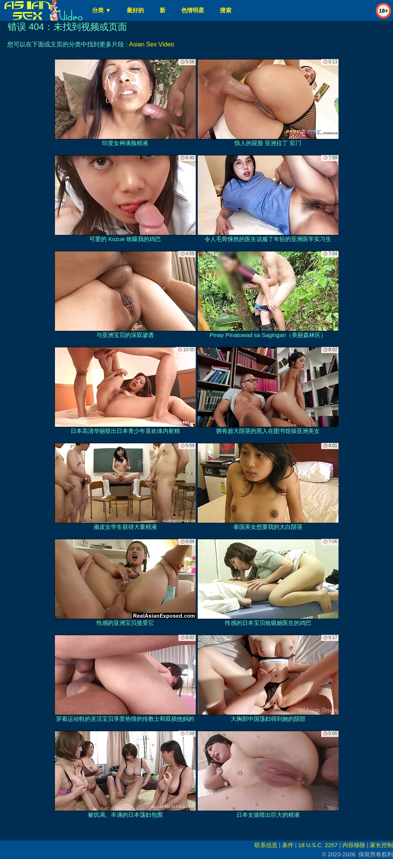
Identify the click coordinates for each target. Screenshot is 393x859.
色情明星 (192, 10)
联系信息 (265, 845)
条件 (288, 845)
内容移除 (353, 845)
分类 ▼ (101, 10)
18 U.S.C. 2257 (318, 845)
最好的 (135, 10)
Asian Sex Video (151, 44)
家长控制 (381, 845)
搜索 (225, 10)
